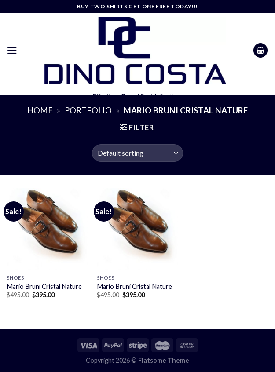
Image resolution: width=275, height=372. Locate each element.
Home (40, 110)
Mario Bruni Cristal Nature (44, 286)
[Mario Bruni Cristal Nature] (47, 229)
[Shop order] (137, 153)
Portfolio (88, 110)
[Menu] (12, 50)
